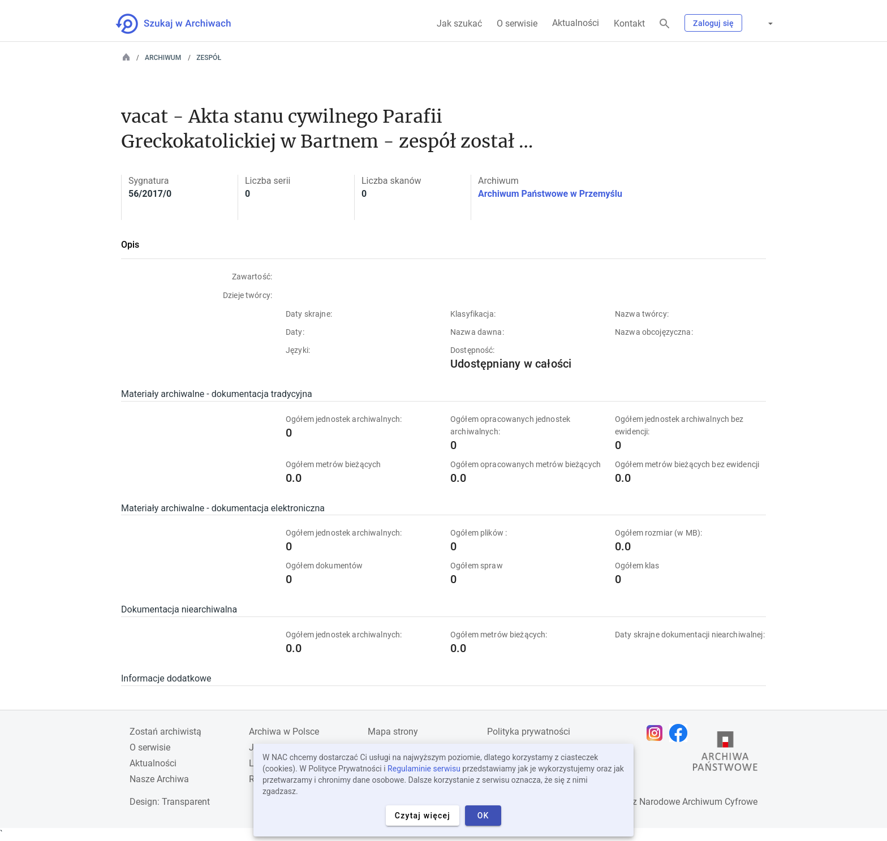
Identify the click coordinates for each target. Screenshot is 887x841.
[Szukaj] (664, 24)
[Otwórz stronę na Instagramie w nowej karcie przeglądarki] (657, 733)
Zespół (208, 58)
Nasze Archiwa (159, 779)
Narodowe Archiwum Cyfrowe (698, 801)
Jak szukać (459, 23)
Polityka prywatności (528, 731)
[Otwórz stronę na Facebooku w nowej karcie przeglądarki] (681, 733)
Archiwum (163, 58)
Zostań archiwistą (165, 731)
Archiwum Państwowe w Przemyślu (550, 193)
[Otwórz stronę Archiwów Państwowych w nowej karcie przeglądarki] (725, 754)
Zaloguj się (713, 23)
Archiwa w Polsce (284, 731)
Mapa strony (393, 731)
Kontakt (629, 23)
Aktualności (575, 23)
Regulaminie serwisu (423, 768)
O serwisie (517, 23)
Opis (130, 244)
